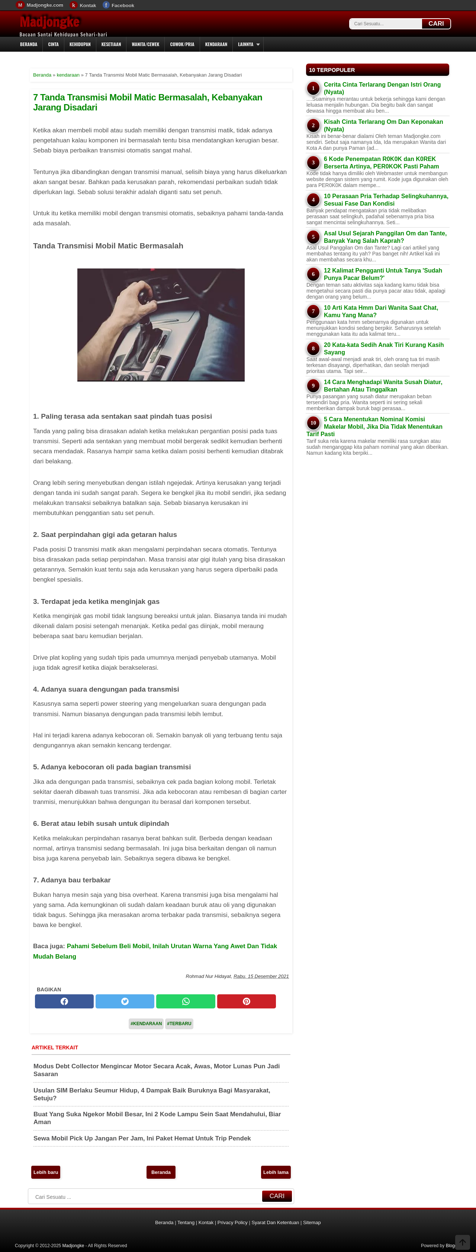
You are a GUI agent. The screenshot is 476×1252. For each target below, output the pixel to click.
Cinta (53, 44)
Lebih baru (45, 1172)
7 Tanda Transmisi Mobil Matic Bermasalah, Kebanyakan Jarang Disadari (147, 102)
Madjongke (49, 22)
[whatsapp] (185, 1001)
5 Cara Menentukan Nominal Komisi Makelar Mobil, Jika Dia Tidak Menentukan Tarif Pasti (374, 426)
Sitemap (312, 1222)
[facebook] (64, 1001)
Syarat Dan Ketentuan (275, 1222)
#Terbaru (179, 1023)
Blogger (453, 1245)
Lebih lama (276, 1172)
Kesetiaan (111, 44)
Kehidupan (80, 44)
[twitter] (125, 1001)
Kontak (88, 5)
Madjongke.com (45, 5)
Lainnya (245, 44)
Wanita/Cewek (145, 44)
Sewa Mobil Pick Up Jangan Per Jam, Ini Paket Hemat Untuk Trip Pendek (142, 1138)
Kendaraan (216, 44)
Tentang (185, 1222)
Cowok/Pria (182, 44)
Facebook (123, 5)
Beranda (28, 44)
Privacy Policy (233, 1222)
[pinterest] (246, 1001)
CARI (436, 23)
